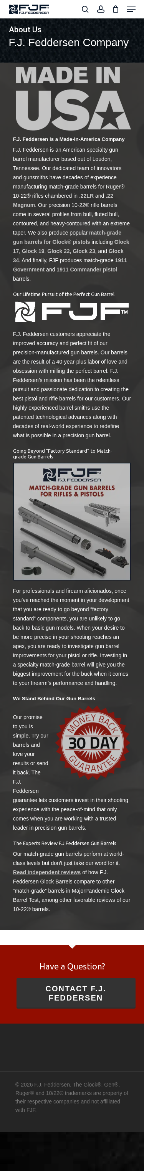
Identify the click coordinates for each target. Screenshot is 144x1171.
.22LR (86, 196)
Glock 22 (58, 251)
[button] (131, 9)
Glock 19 (33, 251)
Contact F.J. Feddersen (75, 993)
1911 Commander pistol (86, 269)
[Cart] (115, 9)
